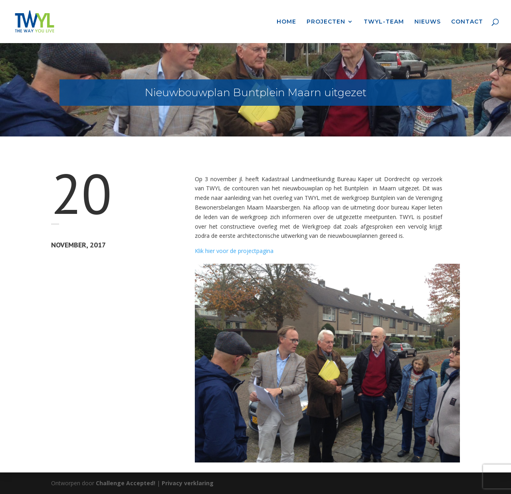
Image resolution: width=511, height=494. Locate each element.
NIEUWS (427, 22)
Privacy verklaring (188, 483)
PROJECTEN (326, 22)
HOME (286, 22)
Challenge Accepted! (125, 483)
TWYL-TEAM (384, 22)
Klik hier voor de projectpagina (234, 251)
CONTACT (467, 22)
